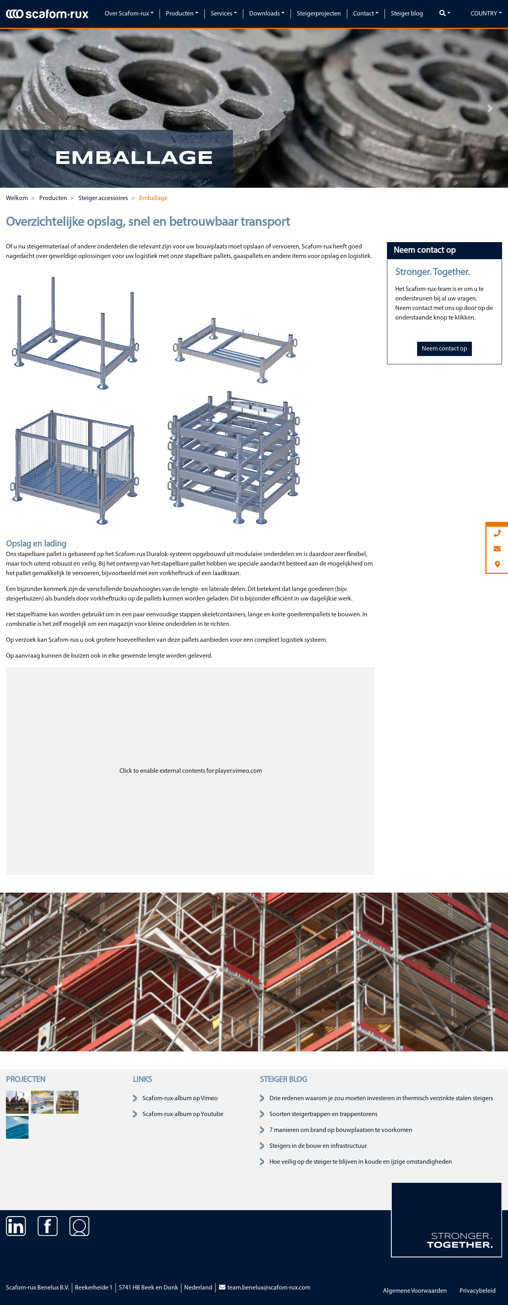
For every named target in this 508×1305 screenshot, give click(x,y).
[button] (18, 108)
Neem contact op (444, 349)
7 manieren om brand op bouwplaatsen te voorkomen (340, 1130)
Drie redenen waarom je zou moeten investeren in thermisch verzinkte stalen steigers (381, 1098)
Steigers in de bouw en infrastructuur (318, 1146)
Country (484, 14)
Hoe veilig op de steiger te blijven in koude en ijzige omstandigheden (360, 1162)
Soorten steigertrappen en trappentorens (323, 1114)
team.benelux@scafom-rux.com (264, 1288)
